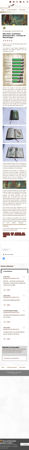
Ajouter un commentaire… (11, 358)
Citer (8, 290)
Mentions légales (10, 372)
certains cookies (5, 446)
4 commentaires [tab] (7, 271)
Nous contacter (18, 372)
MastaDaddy (8, 31)
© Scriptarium (14, 373)
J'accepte (24, 444)
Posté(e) (11, 278)
